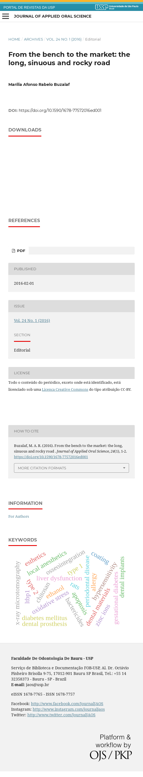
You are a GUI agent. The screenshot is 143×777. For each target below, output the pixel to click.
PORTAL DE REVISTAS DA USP (29, 8)
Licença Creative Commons (65, 389)
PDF (20, 250)
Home (14, 39)
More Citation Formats (42, 468)
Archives (33, 39)
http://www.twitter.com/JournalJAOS (61, 714)
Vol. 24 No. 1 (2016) (64, 39)
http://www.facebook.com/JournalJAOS (67, 703)
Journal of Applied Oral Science (52, 16)
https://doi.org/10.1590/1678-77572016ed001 (60, 110)
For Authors (18, 516)
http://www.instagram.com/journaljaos (69, 709)
